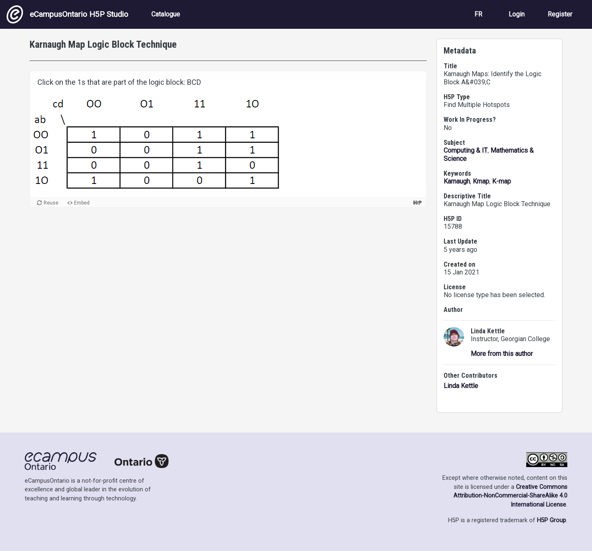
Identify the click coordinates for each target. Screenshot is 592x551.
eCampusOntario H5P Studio (67, 14)
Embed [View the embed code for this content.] (82, 203)
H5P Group (551, 520)
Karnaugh (457, 181)
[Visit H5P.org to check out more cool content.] (417, 202)
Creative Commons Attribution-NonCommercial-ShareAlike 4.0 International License (510, 496)
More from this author (502, 354)
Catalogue (165, 14)
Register (560, 14)
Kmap (481, 181)
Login (517, 14)
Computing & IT (466, 150)
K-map (501, 181)
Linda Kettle (461, 386)
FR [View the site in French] (478, 14)
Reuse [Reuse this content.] (51, 203)
